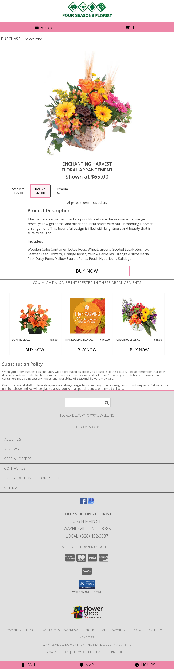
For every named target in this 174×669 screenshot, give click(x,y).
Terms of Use (119, 652)
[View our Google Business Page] (90, 502)
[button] (87, 584)
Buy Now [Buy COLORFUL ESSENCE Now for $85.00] (139, 349)
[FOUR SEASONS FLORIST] (87, 16)
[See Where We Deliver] (87, 427)
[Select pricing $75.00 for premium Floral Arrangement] (62, 191)
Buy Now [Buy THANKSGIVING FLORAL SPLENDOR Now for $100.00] (87, 349)
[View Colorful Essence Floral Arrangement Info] (139, 315)
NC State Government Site (109, 644)
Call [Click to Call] (29, 665)
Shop (43, 27)
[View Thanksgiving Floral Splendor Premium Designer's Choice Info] (87, 315)
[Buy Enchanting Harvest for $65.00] (87, 271)
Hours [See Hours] (145, 665)
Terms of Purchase (88, 652)
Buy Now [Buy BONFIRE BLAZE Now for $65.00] (34, 349)
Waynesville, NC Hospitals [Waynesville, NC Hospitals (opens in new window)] (86, 630)
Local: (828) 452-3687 (87, 536)
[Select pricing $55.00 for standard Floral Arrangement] (18, 191)
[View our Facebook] (83, 502)
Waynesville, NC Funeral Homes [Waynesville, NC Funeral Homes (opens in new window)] (33, 630)
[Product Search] (88, 402)
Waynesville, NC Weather (63, 644)
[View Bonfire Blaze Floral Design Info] (34, 315)
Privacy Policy (56, 652)
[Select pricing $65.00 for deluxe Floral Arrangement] (40, 191)
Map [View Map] (87, 665)
